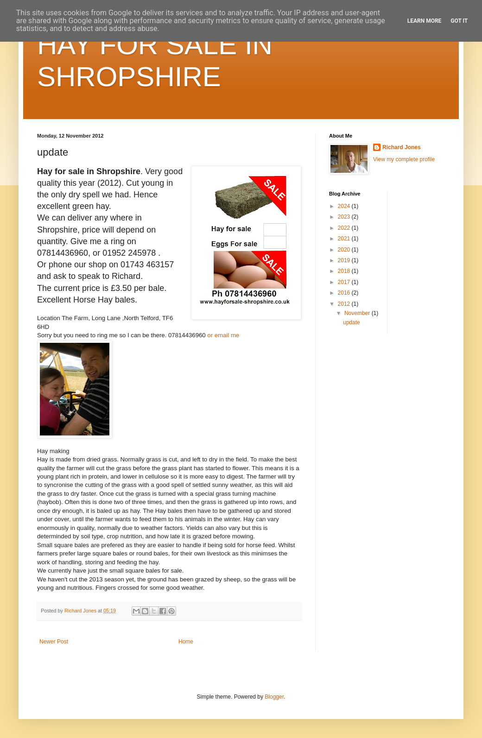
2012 (345, 304)
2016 (345, 293)
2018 (345, 271)
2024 (345, 206)
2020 (345, 249)
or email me (223, 335)
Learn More (424, 21)
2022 (345, 228)
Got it (459, 21)
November (358, 313)
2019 (345, 260)
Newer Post (53, 641)
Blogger (274, 697)
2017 (345, 282)
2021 (345, 238)
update (351, 322)
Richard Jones (401, 147)
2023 (345, 217)
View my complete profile (404, 159)
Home (185, 641)
